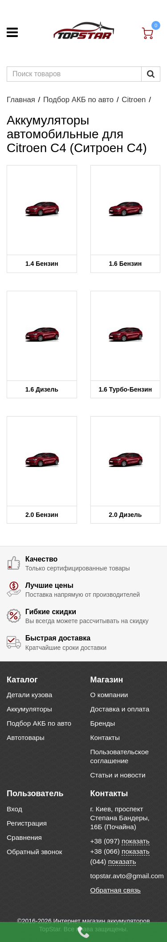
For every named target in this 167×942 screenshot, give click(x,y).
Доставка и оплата (120, 709)
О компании (109, 694)
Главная (21, 99)
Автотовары (26, 737)
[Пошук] (150, 74)
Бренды (102, 723)
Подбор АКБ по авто (78, 99)
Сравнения (24, 837)
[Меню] (12, 32)
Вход (14, 809)
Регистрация (27, 823)
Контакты (105, 737)
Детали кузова (29, 694)
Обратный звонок (34, 851)
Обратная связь (115, 890)
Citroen (134, 99)
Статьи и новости (118, 775)
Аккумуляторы (29, 709)
